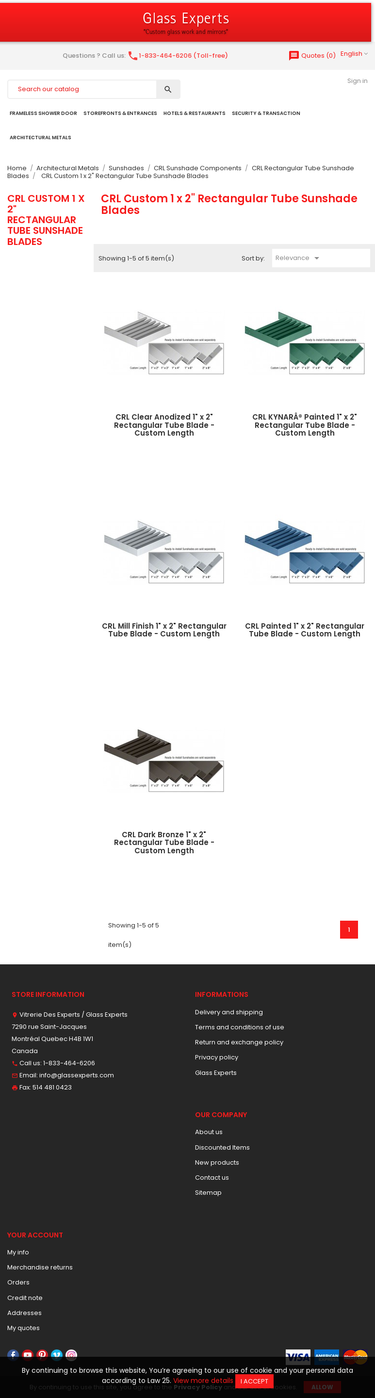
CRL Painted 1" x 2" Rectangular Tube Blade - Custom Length (304, 630)
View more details (203, 1380)
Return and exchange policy (239, 1042)
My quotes (23, 1328)
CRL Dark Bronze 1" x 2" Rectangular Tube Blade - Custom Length (164, 842)
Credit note (25, 1297)
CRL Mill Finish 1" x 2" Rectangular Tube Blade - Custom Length (164, 630)
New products (217, 1162)
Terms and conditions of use (239, 1027)
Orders (18, 1282)
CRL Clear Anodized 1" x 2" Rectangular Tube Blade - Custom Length (164, 425)
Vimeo (57, 1355)
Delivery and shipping (229, 1012)
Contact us (212, 1177)
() (312, 55)
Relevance (299, 258)
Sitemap (208, 1192)
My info (18, 1252)
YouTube (27, 1355)
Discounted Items (222, 1147)
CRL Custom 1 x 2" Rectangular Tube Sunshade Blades (46, 220)
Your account (35, 1235)
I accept (254, 1381)
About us (209, 1132)
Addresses (24, 1312)
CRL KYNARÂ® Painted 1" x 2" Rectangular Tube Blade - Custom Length (304, 425)
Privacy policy (216, 1057)
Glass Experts (216, 1072)
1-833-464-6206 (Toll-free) (177, 55)
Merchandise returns (40, 1267)
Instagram (71, 1355)
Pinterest (42, 1355)
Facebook (13, 1355)
